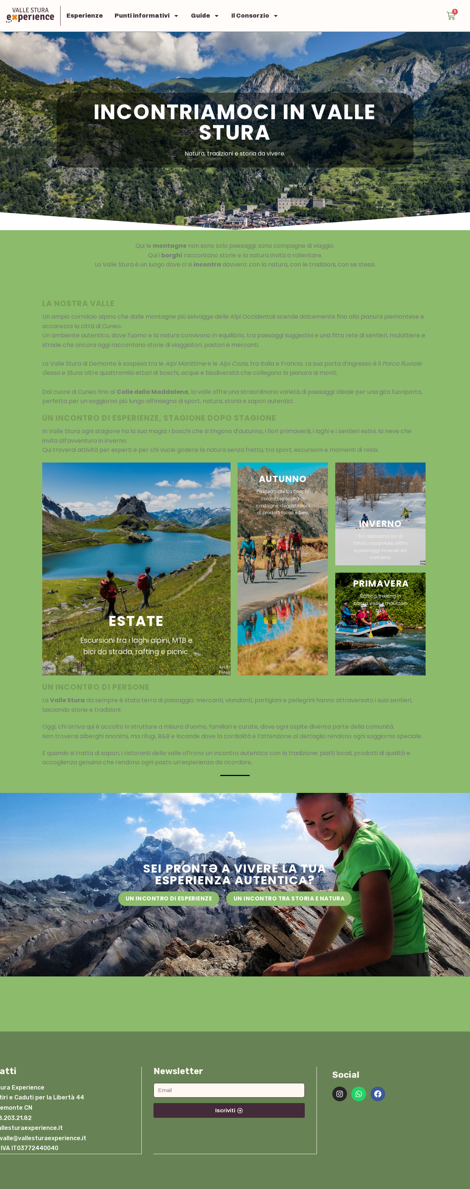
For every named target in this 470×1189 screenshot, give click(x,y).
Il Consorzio (255, 15)
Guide (205, 15)
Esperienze (84, 15)
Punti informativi (147, 15)
